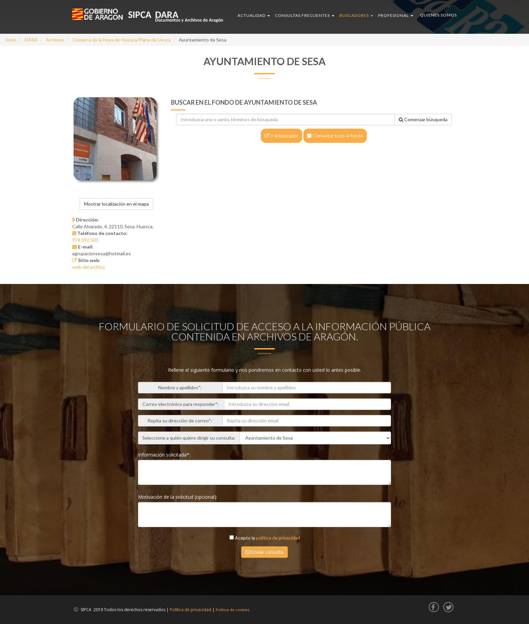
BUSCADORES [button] (356, 15)
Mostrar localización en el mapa (116, 204)
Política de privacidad (190, 610)
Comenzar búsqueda (423, 119)
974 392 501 (85, 240)
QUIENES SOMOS (438, 15)
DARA (31, 40)
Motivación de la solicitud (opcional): (178, 497)
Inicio (11, 40)
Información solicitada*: (165, 454)
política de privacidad (278, 538)
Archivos (55, 40)
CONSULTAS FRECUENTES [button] (304, 15)
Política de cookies (232, 609)
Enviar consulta (264, 552)
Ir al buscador (281, 135)
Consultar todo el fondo (335, 135)
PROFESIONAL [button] (395, 15)
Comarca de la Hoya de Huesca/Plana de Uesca (122, 40)
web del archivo (88, 267)
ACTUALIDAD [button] (254, 15)
